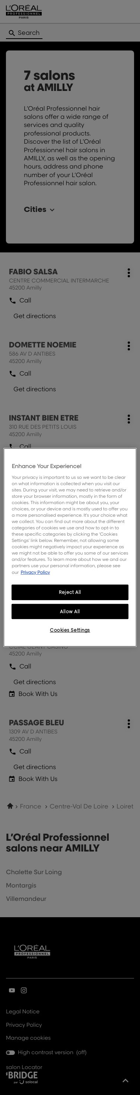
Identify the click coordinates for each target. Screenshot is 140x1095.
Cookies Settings (70, 630)
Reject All (70, 592)
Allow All (70, 611)
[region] (69, 547)
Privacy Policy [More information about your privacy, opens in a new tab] (35, 572)
